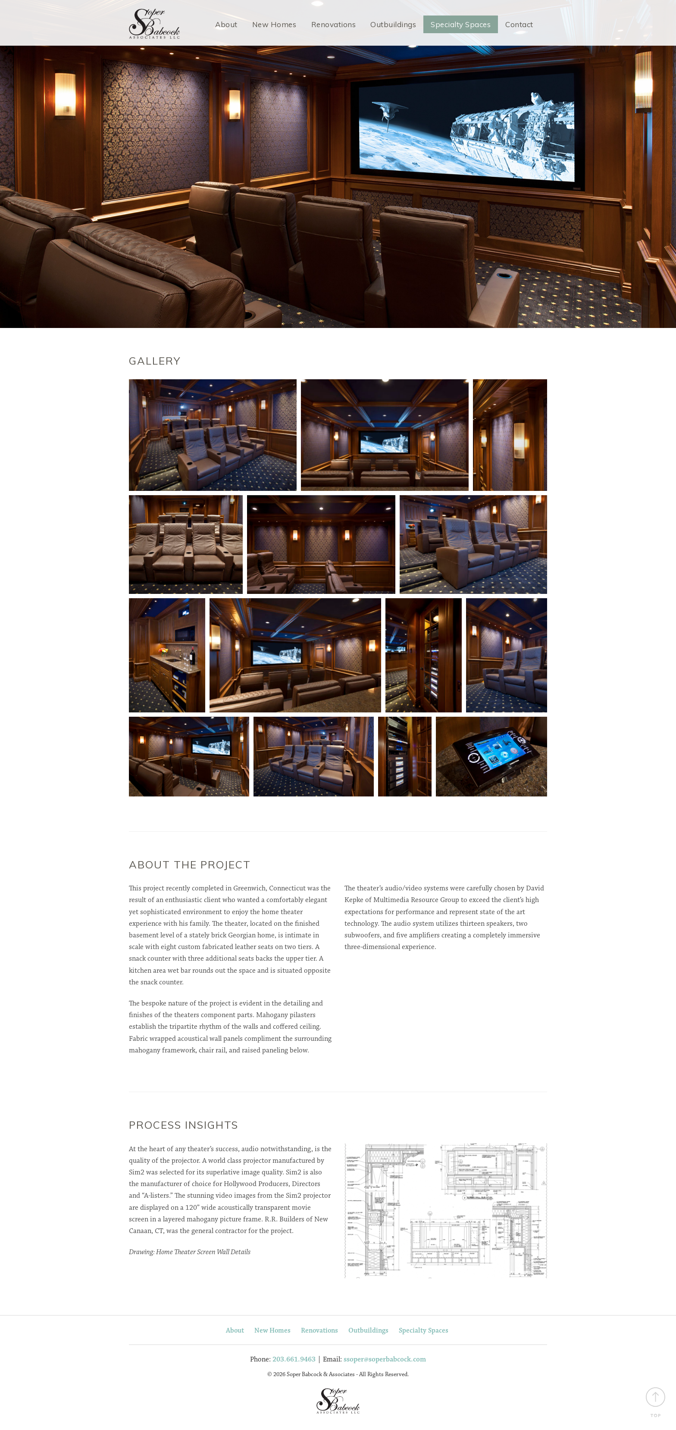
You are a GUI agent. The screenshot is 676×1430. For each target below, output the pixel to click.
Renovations (333, 24)
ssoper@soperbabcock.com (385, 1360)
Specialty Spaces (461, 24)
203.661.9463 (294, 1360)
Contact (519, 24)
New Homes (274, 24)
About (226, 24)
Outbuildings (393, 24)
